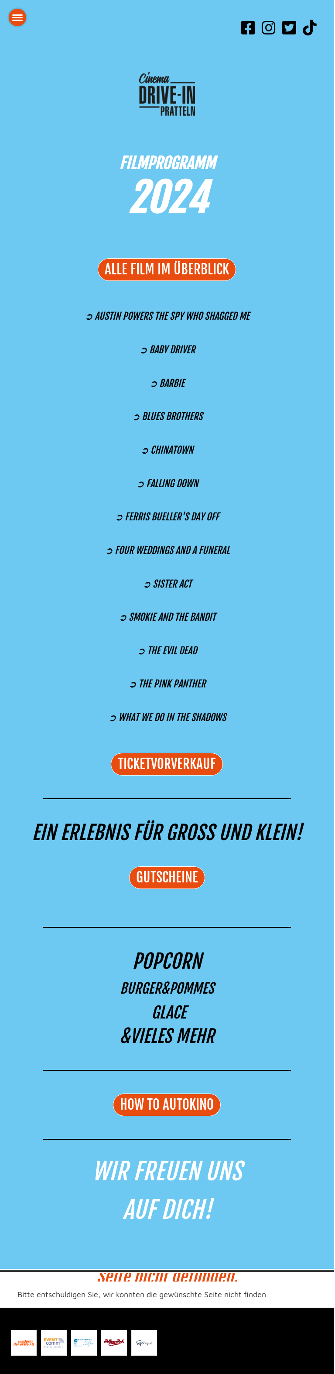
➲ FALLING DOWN (167, 483)
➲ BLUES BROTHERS (167, 416)
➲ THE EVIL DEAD (167, 650)
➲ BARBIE (167, 383)
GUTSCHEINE (167, 877)
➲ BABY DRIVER (167, 349)
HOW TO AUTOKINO (167, 1104)
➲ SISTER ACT (167, 584)
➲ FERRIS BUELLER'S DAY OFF (167, 517)
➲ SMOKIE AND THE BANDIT (167, 617)
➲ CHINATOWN (166, 450)
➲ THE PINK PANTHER (166, 684)
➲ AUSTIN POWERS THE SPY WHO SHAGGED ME (167, 316)
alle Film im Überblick (167, 269)
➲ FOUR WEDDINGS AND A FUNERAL (167, 550)
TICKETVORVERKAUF (167, 763)
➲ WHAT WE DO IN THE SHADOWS (167, 717)
